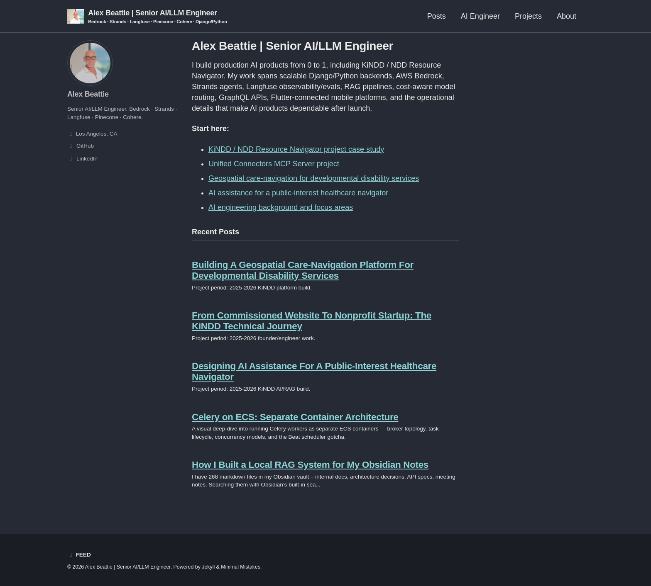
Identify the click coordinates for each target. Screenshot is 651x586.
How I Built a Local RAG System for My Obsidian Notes (310, 465)
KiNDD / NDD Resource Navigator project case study (296, 149)
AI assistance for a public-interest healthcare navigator (298, 193)
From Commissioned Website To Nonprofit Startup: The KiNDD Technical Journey (311, 320)
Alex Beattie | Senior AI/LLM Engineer (157, 17)
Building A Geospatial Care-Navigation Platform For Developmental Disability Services (303, 270)
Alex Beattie (88, 94)
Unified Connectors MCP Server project (273, 164)
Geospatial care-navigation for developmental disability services (313, 178)
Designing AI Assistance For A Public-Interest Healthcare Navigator (314, 371)
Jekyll (208, 567)
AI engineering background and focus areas (280, 207)
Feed (79, 555)
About (566, 16)
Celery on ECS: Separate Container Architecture (295, 417)
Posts (436, 16)
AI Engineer (480, 16)
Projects (528, 16)
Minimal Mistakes (240, 567)
